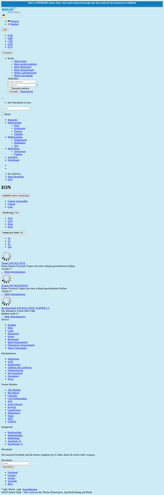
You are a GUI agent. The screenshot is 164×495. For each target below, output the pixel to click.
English (13, 24)
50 (9, 244)
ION (10, 401)
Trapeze (18, 131)
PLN (10, 47)
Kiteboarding (14, 122)
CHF (10, 41)
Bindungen (19, 142)
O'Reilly (12, 421)
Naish (11, 415)
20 (9, 241)
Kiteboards (19, 128)
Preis (10, 224)
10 (9, 238)
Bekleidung (14, 148)
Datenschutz (14, 364)
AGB (10, 361)
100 (13, 232)
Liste (10, 207)
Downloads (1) (15, 444)
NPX (10, 418)
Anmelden (14, 91)
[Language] (3, 15)
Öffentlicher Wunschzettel (21, 345)
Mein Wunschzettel (18, 342)
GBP (10, 38)
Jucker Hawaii (15, 404)
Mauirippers (14, 413)
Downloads (13, 160)
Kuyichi (12, 407)
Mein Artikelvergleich (25, 64)
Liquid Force (14, 410)
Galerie (11, 204)
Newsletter (13, 376)
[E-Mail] (15, 463)
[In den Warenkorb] (2, 272)
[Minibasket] (2, 98)
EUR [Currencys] (5, 30)
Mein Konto (20, 61)
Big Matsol (13, 392)
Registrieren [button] (26, 91)
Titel (11, 212)
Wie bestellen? (15, 373)
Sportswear (20, 151)
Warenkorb (13, 333)
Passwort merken (18, 88)
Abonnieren (8, 467)
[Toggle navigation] (2, 115)
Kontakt (12, 325)
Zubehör (18, 134)
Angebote (13, 157)
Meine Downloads (17, 348)
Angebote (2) (14, 441)
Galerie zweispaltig (16, 195)
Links (10, 330)
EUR (10, 35)
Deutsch (13, 21)
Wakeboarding (15, 137)
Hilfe (10, 327)
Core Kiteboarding (17, 398)
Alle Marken (14, 389)
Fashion (18, 154)
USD (10, 44)
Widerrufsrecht (15, 370)
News (10, 379)
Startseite (12, 119)
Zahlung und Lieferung (19, 367)
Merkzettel (13, 339)
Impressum (13, 358)
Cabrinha (12, 395)
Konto (11, 336)
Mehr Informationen (14, 271)
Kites (17, 125)
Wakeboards (20, 140)
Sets (16, 145)
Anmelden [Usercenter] (7, 52)
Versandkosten (29, 489)
